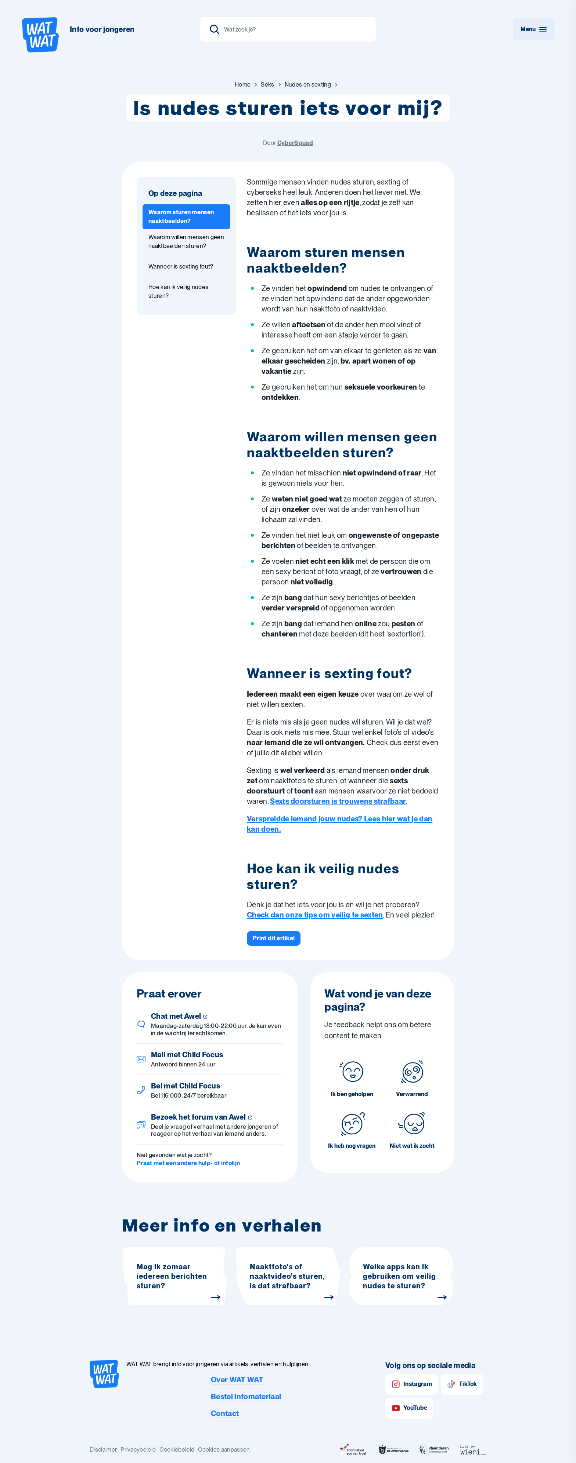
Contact (225, 1413)
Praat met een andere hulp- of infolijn (188, 1163)
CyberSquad (295, 142)
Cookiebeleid (176, 1449)
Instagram (411, 1384)
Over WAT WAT (237, 1379)
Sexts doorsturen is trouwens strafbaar (338, 801)
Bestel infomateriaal (246, 1396)
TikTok (462, 1384)
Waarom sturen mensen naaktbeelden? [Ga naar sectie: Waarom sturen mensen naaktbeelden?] (181, 217)
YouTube (409, 1408)
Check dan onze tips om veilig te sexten (315, 915)
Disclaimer (103, 1449)
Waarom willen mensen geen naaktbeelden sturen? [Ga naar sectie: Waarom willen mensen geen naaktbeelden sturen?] (186, 241)
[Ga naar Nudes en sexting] (308, 85)
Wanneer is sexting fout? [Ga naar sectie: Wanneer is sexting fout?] (180, 266)
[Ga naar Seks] (267, 85)
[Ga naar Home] (243, 85)
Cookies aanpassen (224, 1449)
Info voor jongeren (102, 29)
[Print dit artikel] (273, 938)
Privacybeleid (138, 1449)
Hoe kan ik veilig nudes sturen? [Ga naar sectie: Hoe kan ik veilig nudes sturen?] (178, 291)
